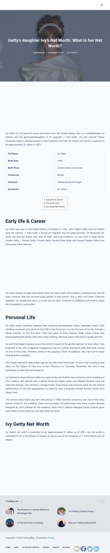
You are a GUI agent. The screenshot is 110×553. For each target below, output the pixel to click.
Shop (16, 547)
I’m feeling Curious (30, 547)
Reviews (66, 547)
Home (7, 547)
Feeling (51, 538)
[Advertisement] (55, 110)
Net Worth (72, 53)
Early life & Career (54, 199)
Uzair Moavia (39, 53)
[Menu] (102, 5)
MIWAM (46, 547)
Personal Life (52, 203)
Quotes (56, 547)
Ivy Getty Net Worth (55, 206)
